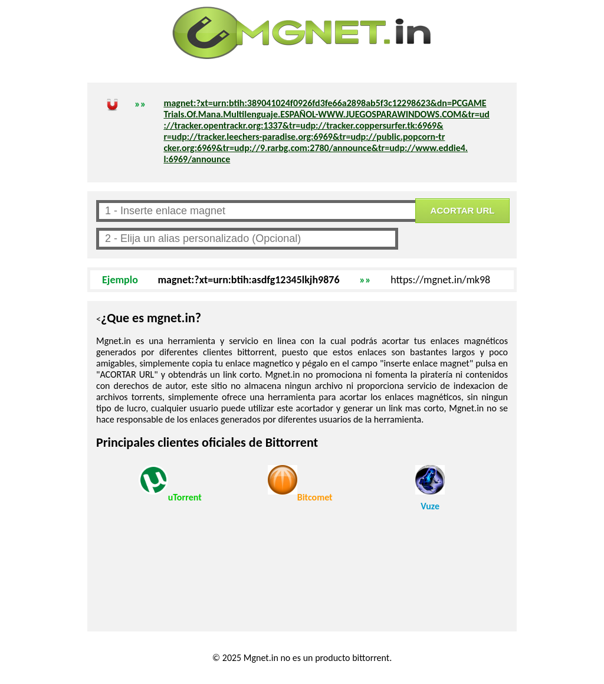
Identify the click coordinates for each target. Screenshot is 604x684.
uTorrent (170, 484)
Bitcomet (300, 484)
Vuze (430, 488)
